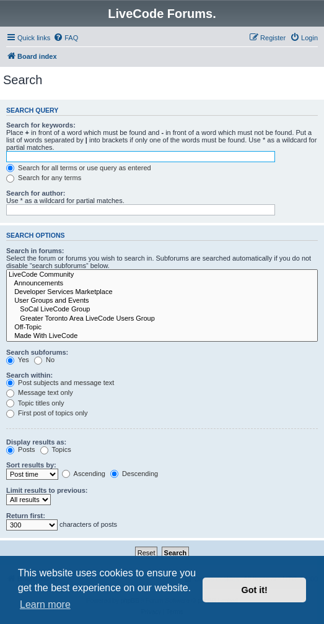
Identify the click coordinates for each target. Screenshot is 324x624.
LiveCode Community (162, 275)
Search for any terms (43, 177)
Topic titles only (35, 403)
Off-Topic (162, 327)
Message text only (39, 392)
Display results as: (36, 442)
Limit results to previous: (46, 490)
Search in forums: (35, 250)
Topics (55, 449)
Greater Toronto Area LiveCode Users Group (162, 318)
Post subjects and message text (60, 382)
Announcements (162, 283)
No (44, 359)
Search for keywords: (41, 125)
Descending (134, 473)
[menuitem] (65, 37)
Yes (17, 359)
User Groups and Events (162, 301)
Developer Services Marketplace (162, 292)
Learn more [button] (45, 604)
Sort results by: (31, 465)
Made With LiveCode (162, 336)
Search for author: (35, 193)
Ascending (83, 473)
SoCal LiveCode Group (162, 309)
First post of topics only (47, 413)
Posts (20, 449)
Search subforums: (37, 352)
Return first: (25, 515)
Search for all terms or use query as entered (78, 167)
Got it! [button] (255, 590)
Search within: (29, 375)
